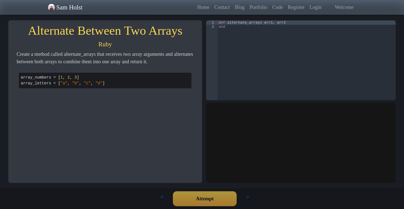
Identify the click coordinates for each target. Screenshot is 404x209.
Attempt (205, 199)
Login (315, 7)
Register (296, 7)
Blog (239, 7)
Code (277, 7)
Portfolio (258, 7)
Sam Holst (69, 7)
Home (203, 7)
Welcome (344, 7)
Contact (222, 7)
